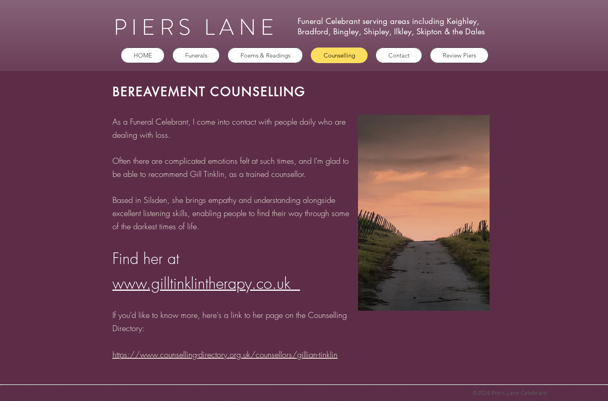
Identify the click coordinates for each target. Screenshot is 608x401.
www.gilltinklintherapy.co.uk (206, 283)
